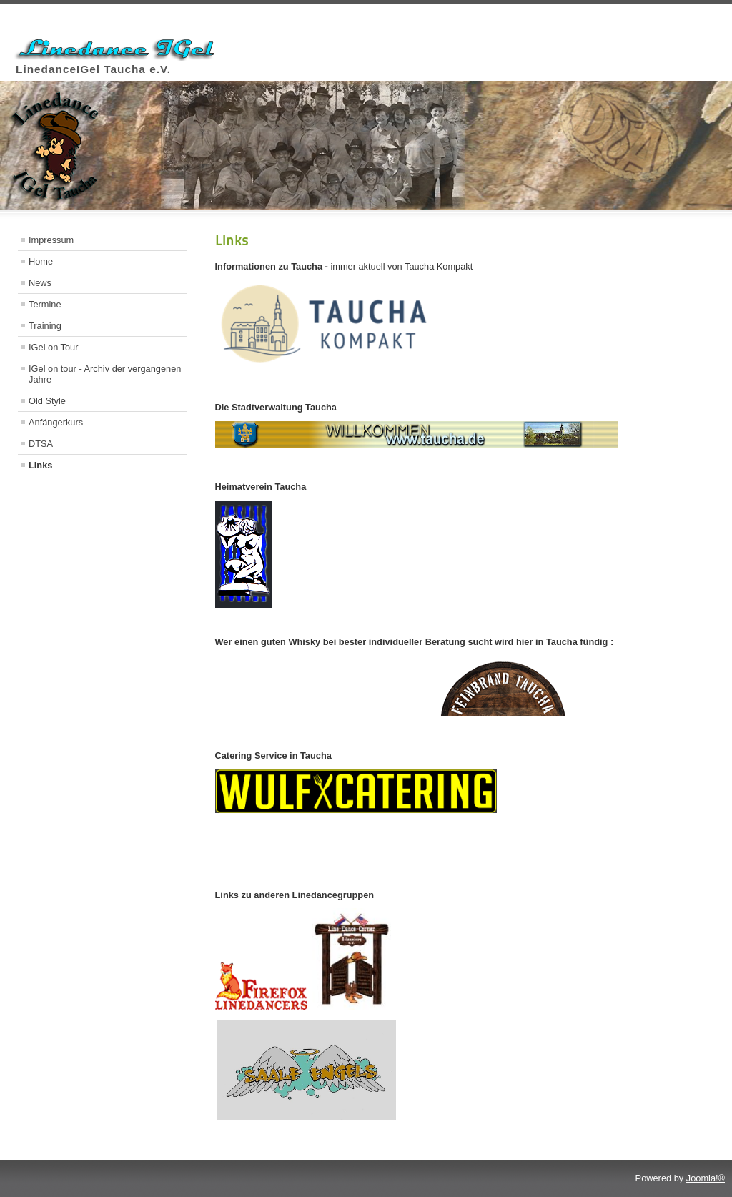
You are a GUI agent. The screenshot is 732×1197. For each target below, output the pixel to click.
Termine (45, 304)
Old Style (47, 400)
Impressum (51, 240)
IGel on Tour (53, 347)
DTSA (41, 443)
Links (40, 465)
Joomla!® (705, 1178)
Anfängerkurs (56, 422)
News (40, 282)
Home (41, 261)
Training (45, 325)
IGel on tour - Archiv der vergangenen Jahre (105, 374)
